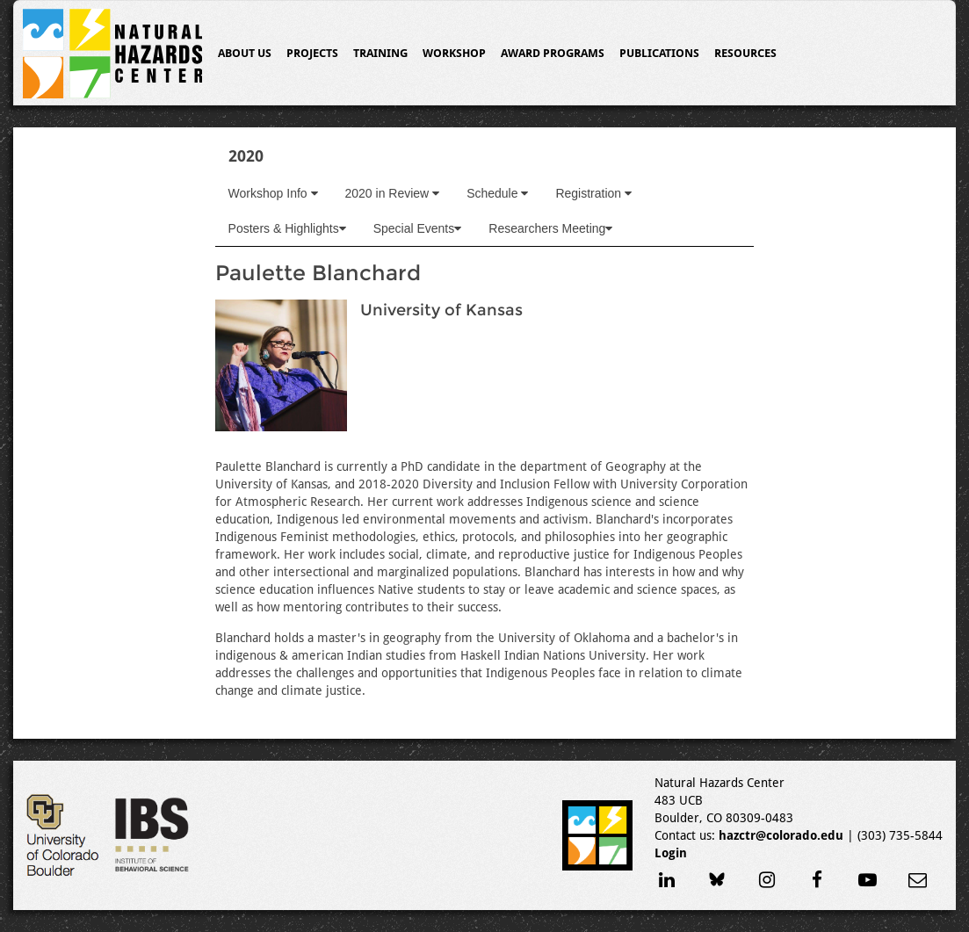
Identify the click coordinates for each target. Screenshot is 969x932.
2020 (246, 156)
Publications (659, 53)
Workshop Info (273, 193)
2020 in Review (392, 193)
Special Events (417, 228)
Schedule (497, 193)
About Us (244, 53)
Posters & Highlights (287, 228)
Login (670, 853)
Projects (312, 53)
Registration (593, 193)
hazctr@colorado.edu (781, 835)
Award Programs (552, 53)
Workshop (454, 53)
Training (380, 53)
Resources (745, 53)
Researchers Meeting (550, 228)
